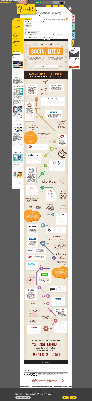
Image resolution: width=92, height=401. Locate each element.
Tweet (25, 29)
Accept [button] (73, 397)
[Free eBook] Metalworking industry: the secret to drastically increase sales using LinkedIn (17, 97)
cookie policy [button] (46, 393)
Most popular (15, 24)
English (14, 42)
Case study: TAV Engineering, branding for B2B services (17, 134)
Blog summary (28, 19)
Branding (14, 34)
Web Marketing (15, 31)
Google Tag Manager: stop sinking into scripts (53, 381)
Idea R (53, 373)
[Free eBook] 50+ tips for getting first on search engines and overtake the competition (18, 163)
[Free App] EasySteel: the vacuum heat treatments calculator (17, 114)
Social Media (15, 28)
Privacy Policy (71, 68)
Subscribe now (74, 66)
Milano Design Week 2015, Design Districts (17, 78)
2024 (13, 47)
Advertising (15, 33)
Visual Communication (16, 32)
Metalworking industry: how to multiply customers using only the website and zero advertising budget (17, 181)
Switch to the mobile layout (5, 2)
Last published (16, 22)
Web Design (15, 38)
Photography (15, 35)
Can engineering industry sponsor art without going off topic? (17, 143)
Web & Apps (15, 36)
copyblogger (28, 24)
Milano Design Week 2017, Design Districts (17, 69)
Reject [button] (65, 397)
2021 (13, 48)
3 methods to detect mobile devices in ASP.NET (38, 381)
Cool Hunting (28, 27)
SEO (14, 37)
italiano (14, 43)
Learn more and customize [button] (23, 397)
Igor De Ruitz (29, 23)
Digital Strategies (15, 27)
